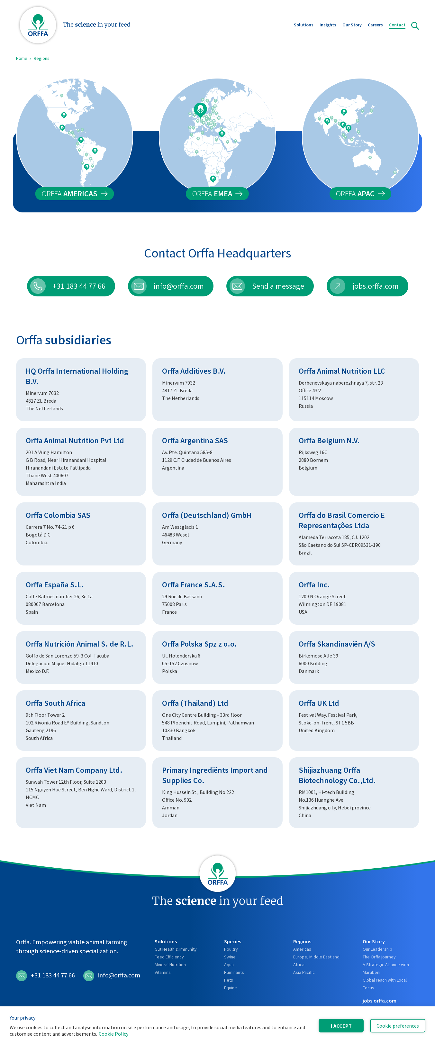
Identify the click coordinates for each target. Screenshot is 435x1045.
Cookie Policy (113, 1034)
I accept (341, 1025)
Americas (302, 949)
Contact (397, 25)
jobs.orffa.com (379, 1000)
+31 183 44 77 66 (45, 975)
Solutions (303, 25)
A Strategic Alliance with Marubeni (386, 968)
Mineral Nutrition (170, 964)
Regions (42, 58)
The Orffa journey (379, 957)
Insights (328, 25)
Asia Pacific (304, 972)
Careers (375, 25)
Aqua (229, 964)
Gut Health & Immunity (176, 949)
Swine (230, 957)
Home (21, 58)
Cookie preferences (397, 1025)
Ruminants (234, 972)
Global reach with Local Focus (385, 984)
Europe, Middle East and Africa (316, 960)
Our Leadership (377, 949)
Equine (230, 988)
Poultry (231, 949)
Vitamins (163, 972)
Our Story (352, 25)
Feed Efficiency (169, 957)
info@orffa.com (111, 975)
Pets (228, 980)
